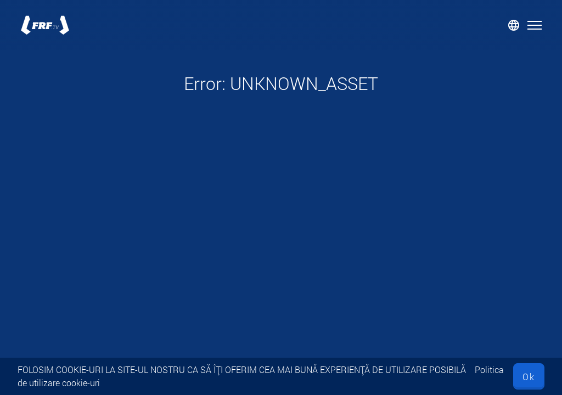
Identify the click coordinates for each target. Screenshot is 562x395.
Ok (528, 376)
